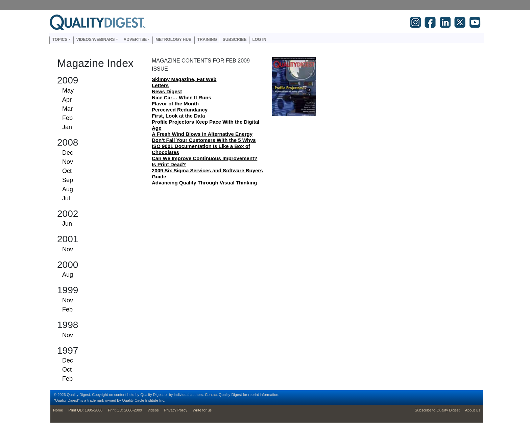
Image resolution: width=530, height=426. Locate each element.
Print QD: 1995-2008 (85, 410)
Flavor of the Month (175, 103)
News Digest (167, 91)
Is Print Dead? (169, 164)
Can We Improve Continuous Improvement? (204, 158)
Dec (67, 152)
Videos (153, 410)
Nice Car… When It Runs (181, 97)
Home (58, 410)
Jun (67, 223)
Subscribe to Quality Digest (437, 410)
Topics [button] (59, 39)
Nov (67, 161)
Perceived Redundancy (180, 109)
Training (207, 39)
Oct (67, 171)
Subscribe (235, 39)
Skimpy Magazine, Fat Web (184, 79)
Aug (67, 189)
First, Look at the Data (178, 116)
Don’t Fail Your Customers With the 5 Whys (204, 140)
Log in (259, 39)
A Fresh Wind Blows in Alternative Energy (202, 134)
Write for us (202, 410)
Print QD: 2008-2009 (125, 410)
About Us (472, 410)
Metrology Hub (173, 39)
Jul (66, 198)
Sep (67, 180)
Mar (67, 108)
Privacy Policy (175, 410)
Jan (67, 127)
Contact (211, 395)
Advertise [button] (135, 39)
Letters (160, 85)
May (68, 90)
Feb (67, 118)
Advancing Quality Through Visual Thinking (204, 182)
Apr (67, 99)
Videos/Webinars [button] (95, 39)
